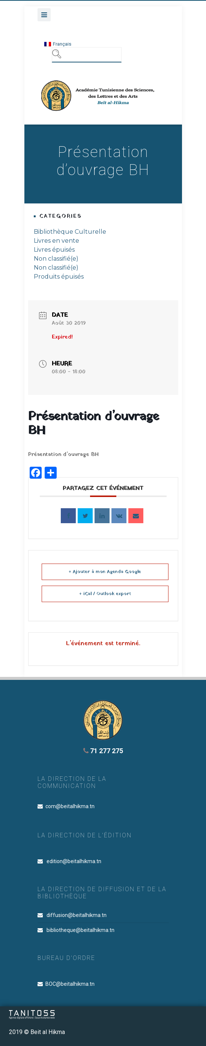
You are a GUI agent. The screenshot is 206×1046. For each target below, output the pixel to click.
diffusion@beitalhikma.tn (77, 915)
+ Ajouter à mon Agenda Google (105, 571)
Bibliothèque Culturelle (70, 231)
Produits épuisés (59, 276)
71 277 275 (103, 751)
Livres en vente (56, 240)
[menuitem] (58, 44)
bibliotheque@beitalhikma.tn (80, 930)
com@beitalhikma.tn (70, 806)
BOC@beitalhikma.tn (70, 984)
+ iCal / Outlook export (105, 594)
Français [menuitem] (62, 44)
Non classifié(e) (56, 258)
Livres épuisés (54, 249)
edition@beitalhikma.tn (74, 861)
